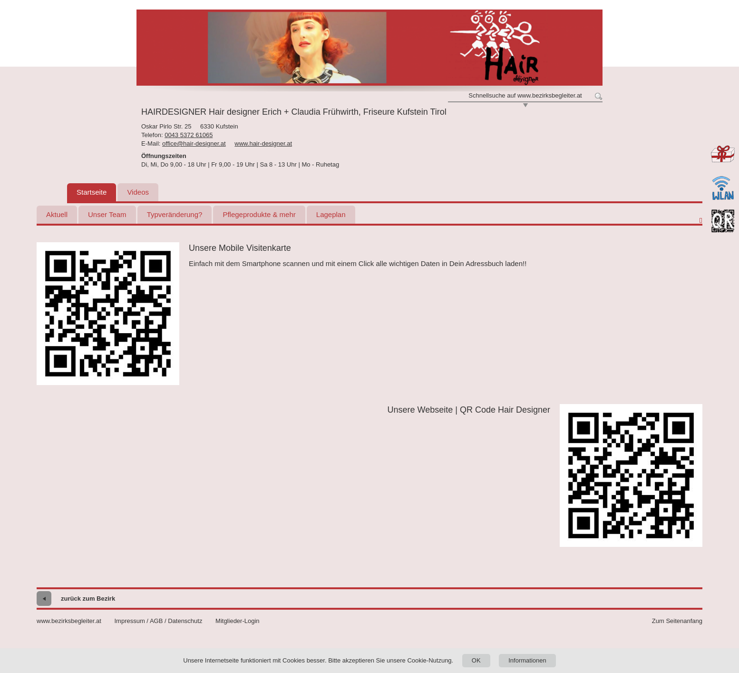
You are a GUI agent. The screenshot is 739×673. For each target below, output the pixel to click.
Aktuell (57, 214)
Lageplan (331, 214)
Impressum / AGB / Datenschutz (158, 620)
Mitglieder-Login (237, 620)
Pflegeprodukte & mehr (259, 214)
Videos (138, 192)
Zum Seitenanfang (677, 620)
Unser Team (107, 214)
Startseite (92, 192)
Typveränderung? (175, 214)
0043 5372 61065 (189, 135)
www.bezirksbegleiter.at (69, 620)
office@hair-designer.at (194, 143)
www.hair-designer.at (263, 143)
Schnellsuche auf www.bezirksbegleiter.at (525, 95)
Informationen (527, 660)
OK (476, 660)
